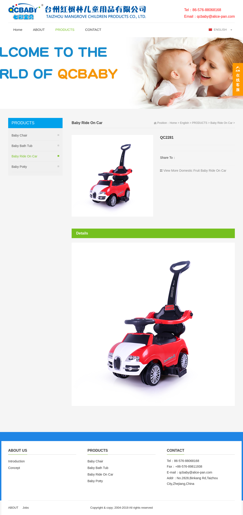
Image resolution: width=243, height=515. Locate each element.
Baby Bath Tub (22, 146)
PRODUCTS (64, 30)
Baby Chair (19, 135)
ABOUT (39, 30)
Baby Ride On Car (221, 122)
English (184, 122)
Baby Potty (19, 166)
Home (17, 30)
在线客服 (238, 82)
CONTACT (93, 30)
